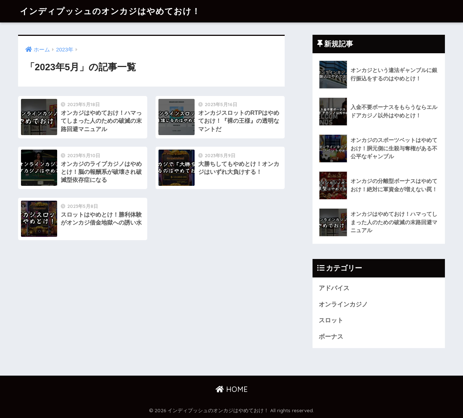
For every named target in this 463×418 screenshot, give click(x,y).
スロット (331, 320)
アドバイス (334, 288)
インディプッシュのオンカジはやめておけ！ (110, 11)
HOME (232, 389)
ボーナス (331, 336)
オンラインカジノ (343, 304)
